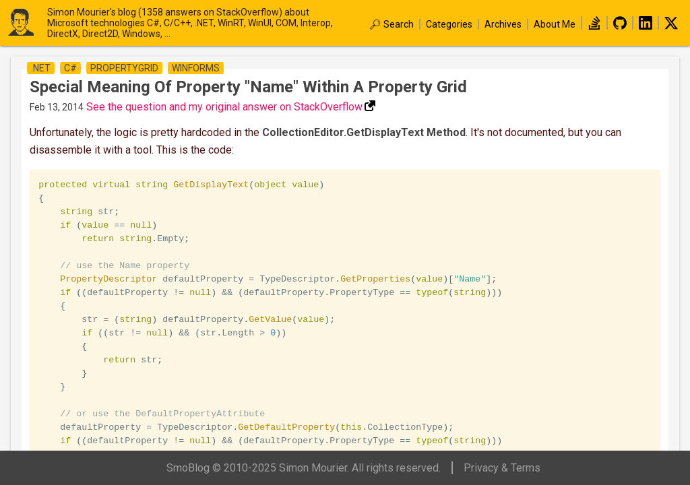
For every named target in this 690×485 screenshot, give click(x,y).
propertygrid (124, 68)
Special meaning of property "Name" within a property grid (248, 86)
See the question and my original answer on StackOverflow (224, 106)
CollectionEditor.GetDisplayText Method (364, 132)
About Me (554, 24)
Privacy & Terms (502, 467)
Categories (449, 24)
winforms (196, 68)
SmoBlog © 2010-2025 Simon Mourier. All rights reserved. (303, 467)
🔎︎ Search (391, 24)
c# (70, 68)
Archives (503, 24)
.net (41, 68)
